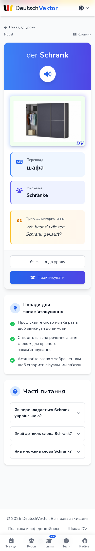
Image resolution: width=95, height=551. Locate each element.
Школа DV (77, 528)
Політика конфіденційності (34, 528)
